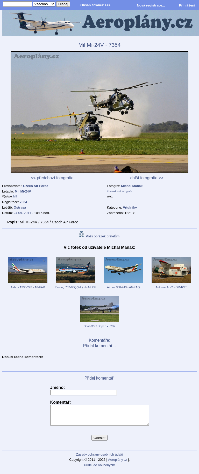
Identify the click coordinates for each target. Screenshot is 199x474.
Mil (15, 196)
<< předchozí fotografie (52, 178)
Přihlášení (187, 5)
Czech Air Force (35, 186)
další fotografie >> (147, 178)
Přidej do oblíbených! (99, 469)
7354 (23, 202)
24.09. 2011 (22, 213)
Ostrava (20, 207)
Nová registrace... (151, 5)
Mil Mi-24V (23, 191)
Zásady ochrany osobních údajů (99, 458)
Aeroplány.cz (117, 463)
